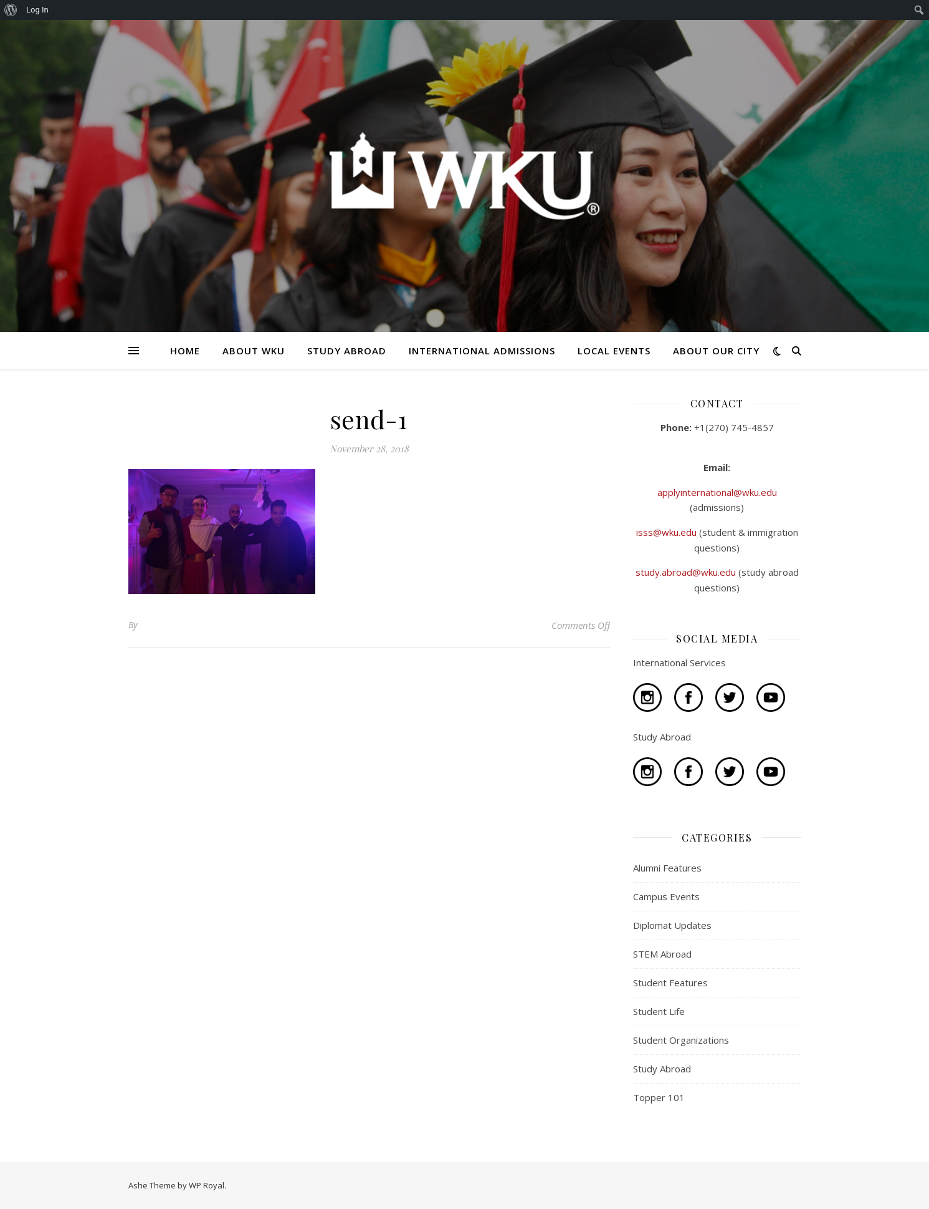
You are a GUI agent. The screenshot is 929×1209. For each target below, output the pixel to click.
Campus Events (666, 896)
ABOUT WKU (253, 350)
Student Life (659, 1011)
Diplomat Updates (672, 925)
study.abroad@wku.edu (687, 572)
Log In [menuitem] (37, 9)
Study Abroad (662, 1068)
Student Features (670, 982)
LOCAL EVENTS (614, 350)
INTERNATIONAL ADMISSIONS (482, 350)
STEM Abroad (662, 954)
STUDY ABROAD (346, 350)
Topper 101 (659, 1097)
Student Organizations (681, 1040)
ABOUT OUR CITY (716, 350)
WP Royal (206, 1185)
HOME (185, 350)
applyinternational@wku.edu (717, 492)
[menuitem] (11, 10)
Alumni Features (667, 868)
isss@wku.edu (667, 532)
